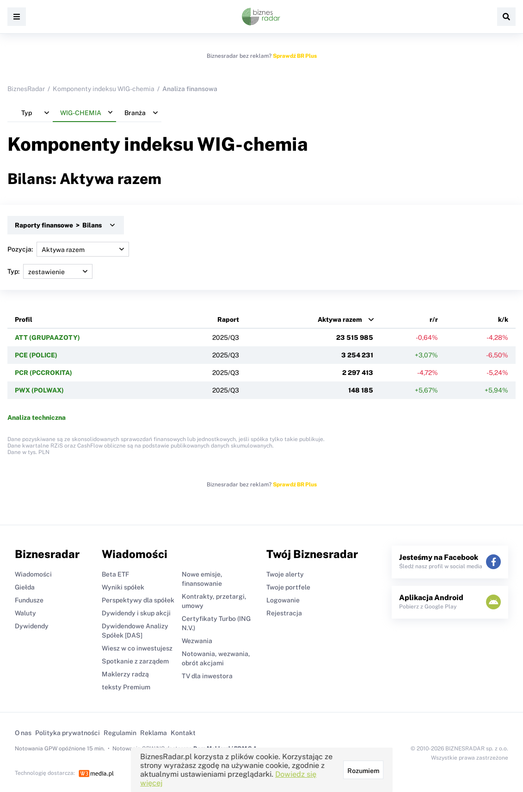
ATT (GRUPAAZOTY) (47, 337)
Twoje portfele (288, 587)
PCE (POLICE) (36, 355)
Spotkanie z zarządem (135, 661)
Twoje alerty (285, 574)
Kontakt (183, 733)
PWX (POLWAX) (39, 390)
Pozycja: (68, 249)
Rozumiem (363, 770)
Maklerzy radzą (125, 674)
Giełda (25, 587)
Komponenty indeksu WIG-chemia (103, 88)
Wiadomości (33, 574)
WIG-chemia (252, 144)
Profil (23, 319)
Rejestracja (284, 613)
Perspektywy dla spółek (138, 600)
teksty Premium (126, 687)
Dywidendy (32, 626)
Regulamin (120, 733)
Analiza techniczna (36, 417)
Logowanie (283, 600)
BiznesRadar (26, 88)
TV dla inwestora (207, 676)
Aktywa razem (340, 319)
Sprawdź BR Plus (295, 56)
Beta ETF (115, 574)
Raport (228, 319)
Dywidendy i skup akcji (136, 613)
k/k (503, 319)
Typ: (49, 271)
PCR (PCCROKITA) (43, 372)
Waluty (25, 613)
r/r (434, 319)
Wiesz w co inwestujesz (137, 648)
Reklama (153, 733)
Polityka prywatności (67, 733)
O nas (23, 733)
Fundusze (29, 600)
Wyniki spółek (123, 587)
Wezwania (197, 641)
